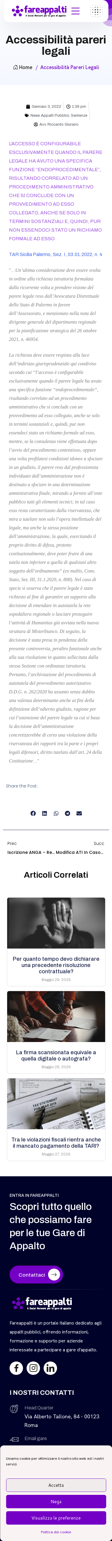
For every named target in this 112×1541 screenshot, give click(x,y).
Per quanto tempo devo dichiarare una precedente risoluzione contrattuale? (56, 965)
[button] (33, 813)
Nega (56, 1501)
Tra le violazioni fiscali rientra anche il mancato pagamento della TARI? (56, 1143)
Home (22, 67)
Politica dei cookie (56, 1532)
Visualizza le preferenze (56, 1518)
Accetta (56, 1485)
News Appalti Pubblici (49, 115)
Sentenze (79, 115)
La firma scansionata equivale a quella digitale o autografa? (56, 1055)
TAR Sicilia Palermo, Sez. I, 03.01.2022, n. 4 (55, 254)
